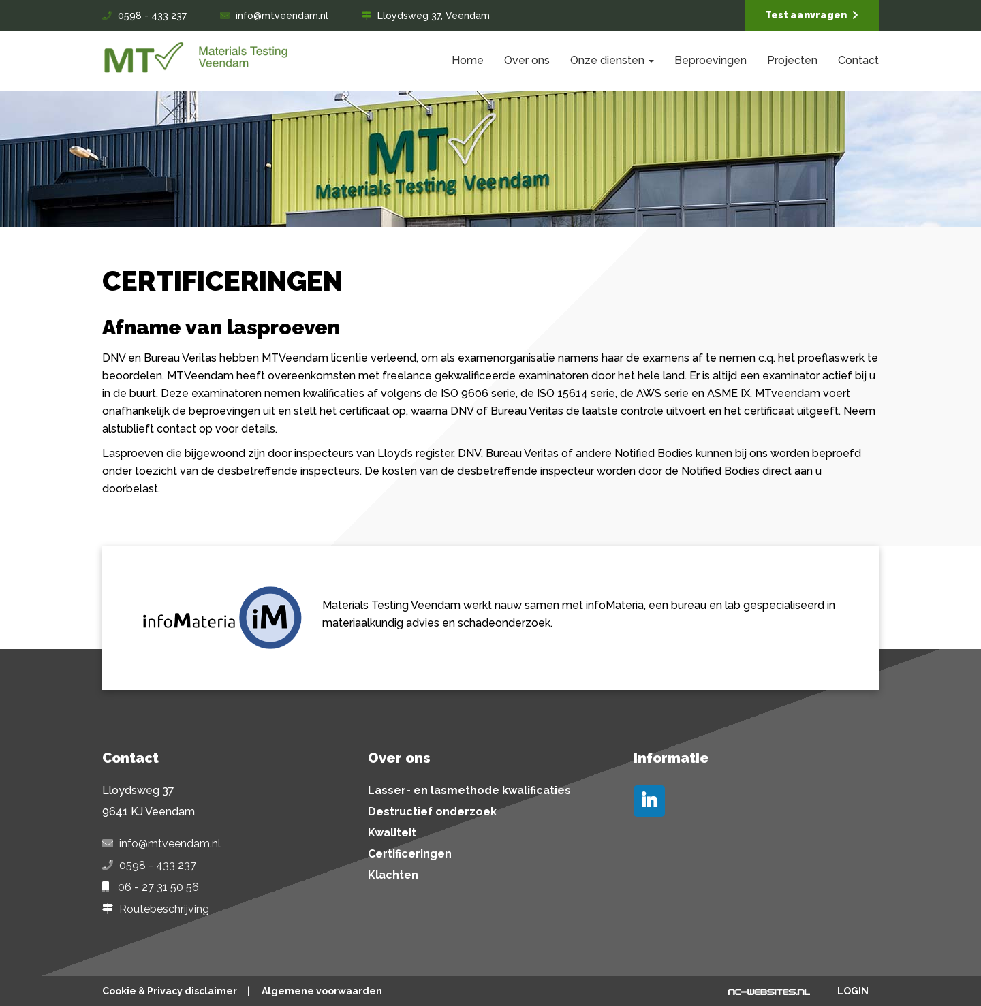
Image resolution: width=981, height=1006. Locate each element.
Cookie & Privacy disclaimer (169, 991)
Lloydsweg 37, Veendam (433, 15)
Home (468, 60)
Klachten (393, 875)
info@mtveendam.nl (282, 15)
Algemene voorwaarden (322, 991)
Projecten (792, 60)
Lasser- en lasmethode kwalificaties (469, 790)
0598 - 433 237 (152, 15)
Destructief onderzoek (432, 811)
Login (853, 991)
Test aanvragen (811, 15)
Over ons (527, 60)
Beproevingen (710, 60)
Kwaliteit (392, 833)
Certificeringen (410, 854)
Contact (858, 60)
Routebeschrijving (164, 909)
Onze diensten (612, 60)
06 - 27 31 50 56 (158, 887)
